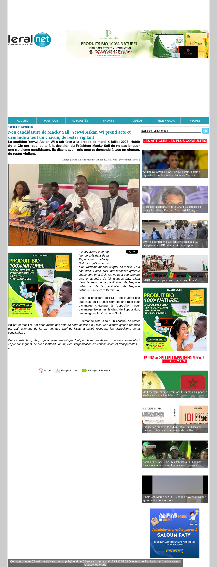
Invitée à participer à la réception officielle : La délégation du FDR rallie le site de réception (169, 244)
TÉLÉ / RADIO (166, 121)
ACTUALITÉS (80, 121)
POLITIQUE (51, 121)
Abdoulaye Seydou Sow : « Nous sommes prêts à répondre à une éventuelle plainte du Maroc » (170, 174)
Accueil (12, 126)
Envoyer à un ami (64, 370)
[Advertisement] (108, 87)
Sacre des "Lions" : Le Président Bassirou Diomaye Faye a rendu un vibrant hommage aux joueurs (174, 464)
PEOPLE (195, 121)
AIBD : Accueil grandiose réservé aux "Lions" (168, 280)
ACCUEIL (22, 121)
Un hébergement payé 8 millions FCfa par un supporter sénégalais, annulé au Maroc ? (173, 394)
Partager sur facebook (100, 370)
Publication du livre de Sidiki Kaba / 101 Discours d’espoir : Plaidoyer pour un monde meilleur (170, 429)
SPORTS (108, 121)
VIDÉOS (137, 121)
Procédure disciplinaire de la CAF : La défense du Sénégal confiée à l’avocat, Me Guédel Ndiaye (170, 209)
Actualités (27, 126)
